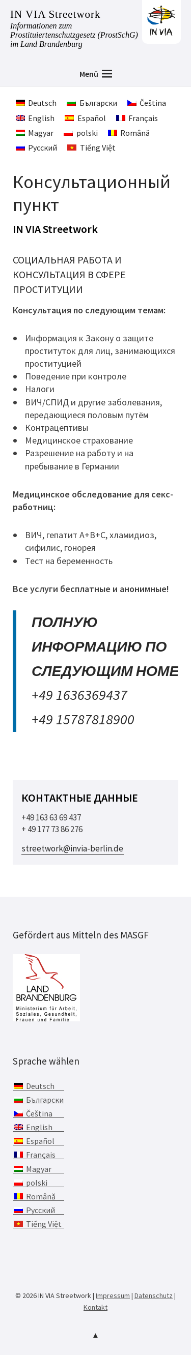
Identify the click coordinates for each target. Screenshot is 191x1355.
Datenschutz (153, 1295)
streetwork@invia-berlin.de (72, 848)
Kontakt (95, 1307)
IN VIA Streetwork (55, 14)
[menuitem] (36, 102)
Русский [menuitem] (42, 147)
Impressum (113, 1295)
